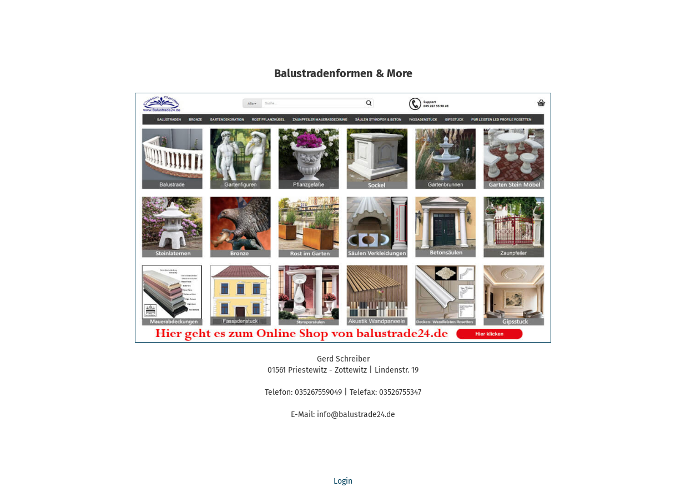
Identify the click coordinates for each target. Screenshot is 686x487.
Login (343, 481)
